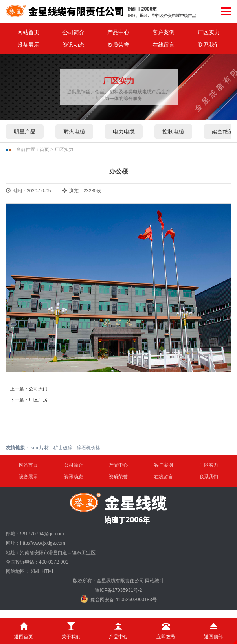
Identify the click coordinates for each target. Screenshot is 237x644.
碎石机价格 (88, 448)
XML (35, 571)
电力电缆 (124, 131)
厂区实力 (209, 32)
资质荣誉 (118, 45)
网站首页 (28, 32)
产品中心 (118, 32)
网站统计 (154, 581)
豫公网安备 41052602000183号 (118, 599)
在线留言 (163, 45)
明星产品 (25, 131)
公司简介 (73, 32)
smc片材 (40, 448)
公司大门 (38, 389)
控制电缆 (173, 131)
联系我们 (209, 45)
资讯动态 (73, 45)
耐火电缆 (74, 131)
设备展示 (28, 45)
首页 (44, 149)
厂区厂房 (38, 400)
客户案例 (163, 32)
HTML (48, 571)
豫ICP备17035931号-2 (118, 590)
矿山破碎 (62, 448)
